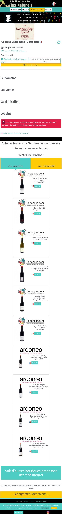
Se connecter (19, 512)
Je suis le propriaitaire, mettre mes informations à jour (44, 60)
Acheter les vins (37, 10)
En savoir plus (45, 508)
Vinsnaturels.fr (17, 3)
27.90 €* (35, 363)
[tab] (16, 163)
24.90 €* (37, 333)
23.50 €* (37, 186)
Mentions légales (41, 501)
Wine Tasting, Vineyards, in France (14, 133)
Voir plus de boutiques (31, 65)
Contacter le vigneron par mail (13, 60)
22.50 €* (37, 304)
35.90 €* (37, 274)
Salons (48, 10)
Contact (32, 501)
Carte (25, 10)
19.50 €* (37, 243)
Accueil (26, 501)
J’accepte (54, 508)
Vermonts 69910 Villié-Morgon (13, 51)
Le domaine (15, 10)
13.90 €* (37, 214)
